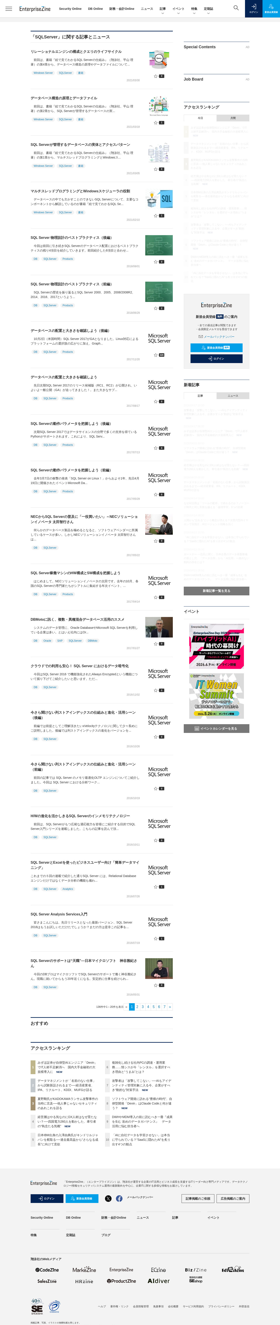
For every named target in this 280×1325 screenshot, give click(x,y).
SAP (60, 640)
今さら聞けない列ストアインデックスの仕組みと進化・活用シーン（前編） (83, 766)
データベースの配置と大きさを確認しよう (64, 377)
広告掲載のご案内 (233, 1198)
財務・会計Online (121, 8)
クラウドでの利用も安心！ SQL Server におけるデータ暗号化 (80, 666)
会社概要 (173, 1306)
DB (35, 258)
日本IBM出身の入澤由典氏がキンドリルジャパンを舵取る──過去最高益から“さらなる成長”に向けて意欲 (68, 1139)
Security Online (70, 8)
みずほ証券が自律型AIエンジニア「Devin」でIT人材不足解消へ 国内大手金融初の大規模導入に (67, 1067)
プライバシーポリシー (221, 1306)
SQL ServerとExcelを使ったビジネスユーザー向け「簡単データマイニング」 (85, 865)
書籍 (80, 72)
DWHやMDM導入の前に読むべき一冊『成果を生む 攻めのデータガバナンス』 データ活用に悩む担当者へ (142, 1121)
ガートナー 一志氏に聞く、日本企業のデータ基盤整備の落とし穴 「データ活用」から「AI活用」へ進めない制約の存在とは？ (216, 558)
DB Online (95, 8)
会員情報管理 (141, 1306)
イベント (178, 9)
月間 (233, 118)
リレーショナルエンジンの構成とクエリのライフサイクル (76, 51)
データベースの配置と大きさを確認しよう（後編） (71, 331)
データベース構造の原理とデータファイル (64, 98)
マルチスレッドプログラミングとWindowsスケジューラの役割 (80, 191)
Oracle (47, 640)
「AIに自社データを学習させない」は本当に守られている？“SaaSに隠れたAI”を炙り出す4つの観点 (141, 1139)
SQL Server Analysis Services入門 (59, 914)
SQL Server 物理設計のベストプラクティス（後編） (72, 237)
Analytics (68, 889)
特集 (194, 9)
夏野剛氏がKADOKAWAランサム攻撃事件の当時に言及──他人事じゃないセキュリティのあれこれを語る (68, 1103)
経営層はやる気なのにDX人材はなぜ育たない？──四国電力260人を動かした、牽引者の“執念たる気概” (67, 1121)
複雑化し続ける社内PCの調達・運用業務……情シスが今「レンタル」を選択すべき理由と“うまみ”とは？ (141, 1067)
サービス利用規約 (193, 1306)
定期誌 (208, 9)
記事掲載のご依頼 (198, 1198)
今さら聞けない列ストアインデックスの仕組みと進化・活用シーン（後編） (83, 715)
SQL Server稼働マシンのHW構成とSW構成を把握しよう (76, 573)
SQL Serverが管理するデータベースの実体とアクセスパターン (80, 144)
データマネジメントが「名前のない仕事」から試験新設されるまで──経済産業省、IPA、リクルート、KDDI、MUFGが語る (67, 1085)
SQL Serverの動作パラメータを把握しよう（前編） (72, 470)
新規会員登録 (215, 348)
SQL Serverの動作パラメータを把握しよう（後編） (72, 424)
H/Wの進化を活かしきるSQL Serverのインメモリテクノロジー (80, 816)
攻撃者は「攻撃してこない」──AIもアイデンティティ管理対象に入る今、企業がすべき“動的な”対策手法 (141, 1085)
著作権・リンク (119, 1306)
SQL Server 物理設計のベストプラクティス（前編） (72, 284)
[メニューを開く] (9, 8)
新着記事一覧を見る (216, 591)
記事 (163, 9)
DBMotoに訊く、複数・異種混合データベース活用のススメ (77, 619)
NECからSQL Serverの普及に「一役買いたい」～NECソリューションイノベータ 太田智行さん (84, 519)
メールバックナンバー (216, 336)
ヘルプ (102, 1306)
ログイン (216, 359)
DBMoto (92, 640)
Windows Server (43, 72)
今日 (200, 118)
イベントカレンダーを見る (216, 728)
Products (68, 258)
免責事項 (158, 1306)
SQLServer (65, 72)
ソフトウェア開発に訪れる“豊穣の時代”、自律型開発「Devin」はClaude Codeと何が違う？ (142, 1103)
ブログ (105, 1235)
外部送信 (244, 1306)
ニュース (147, 8)
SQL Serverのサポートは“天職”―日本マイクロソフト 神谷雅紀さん (84, 963)
